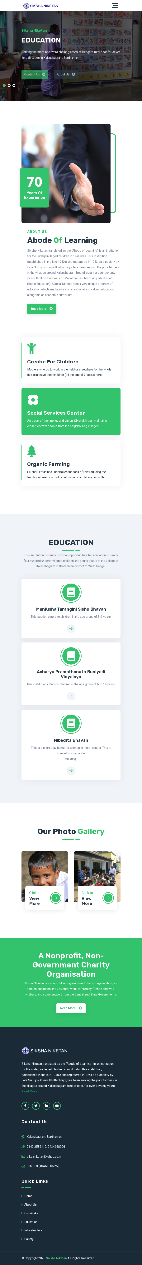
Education (29, 1222)
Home (26, 1196)
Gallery (27, 1239)
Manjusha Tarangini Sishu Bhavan (71, 609)
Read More (42, 309)
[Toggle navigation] (116, 5)
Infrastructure (31, 1230)
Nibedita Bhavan (71, 740)
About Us (29, 1204)
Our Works (29, 1213)
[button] (4, 86)
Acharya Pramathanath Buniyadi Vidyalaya (71, 674)
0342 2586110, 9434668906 (43, 1146)
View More (34, 901)
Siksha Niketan (56, 1258)
